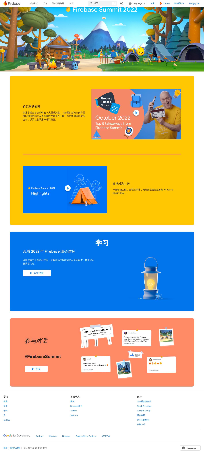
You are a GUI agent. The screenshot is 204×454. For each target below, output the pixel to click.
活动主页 (34, 3)
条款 (5, 448)
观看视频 (37, 273)
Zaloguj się (194, 3)
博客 (152, 3)
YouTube (74, 415)
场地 (71, 3)
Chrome (53, 436)
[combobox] (102, 3)
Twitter (73, 410)
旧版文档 (141, 424)
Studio (166, 3)
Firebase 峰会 (76, 406)
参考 (5, 406)
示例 (5, 410)
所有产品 (106, 436)
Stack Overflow (144, 406)
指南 (5, 401)
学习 (45, 3)
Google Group (143, 410)
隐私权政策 (15, 448)
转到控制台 (179, 3)
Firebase (66, 436)
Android (39, 436)
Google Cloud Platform (86, 436)
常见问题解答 (58, 3)
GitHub (6, 420)
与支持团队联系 (144, 401)
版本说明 (141, 415)
